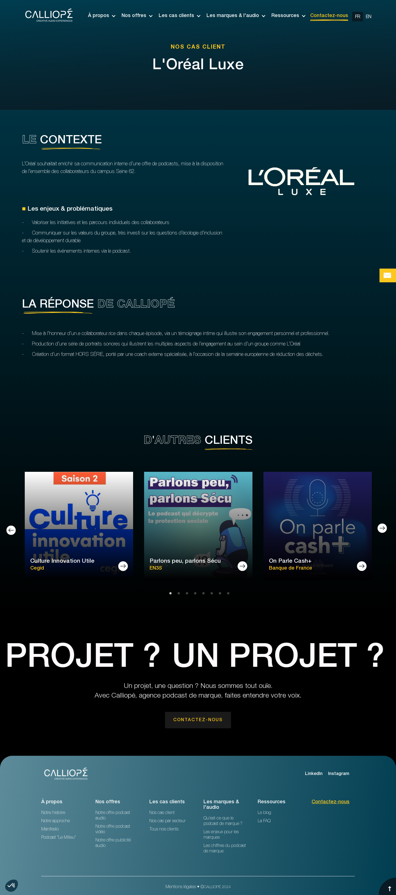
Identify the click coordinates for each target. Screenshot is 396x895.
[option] (363, 16)
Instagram (338, 774)
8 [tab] (227, 593)
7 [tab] (218, 593)
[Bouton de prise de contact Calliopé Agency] (388, 276)
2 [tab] (177, 593)
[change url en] (368, 16)
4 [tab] (194, 593)
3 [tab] (185, 593)
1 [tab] (169, 593)
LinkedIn (314, 774)
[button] (99, 16)
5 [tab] (202, 593)
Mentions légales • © (198, 887)
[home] (49, 16)
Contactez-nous (329, 15)
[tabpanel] (79, 527)
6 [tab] (210, 593)
